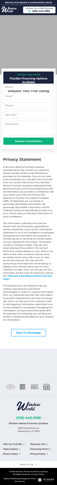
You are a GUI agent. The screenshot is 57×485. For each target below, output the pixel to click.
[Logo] (28, 406)
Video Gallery (10, 449)
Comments (11, 124)
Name (9, 87)
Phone (9, 105)
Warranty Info (37, 444)
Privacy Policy (37, 454)
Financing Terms (39, 449)
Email (9, 96)
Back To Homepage (28, 332)
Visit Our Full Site (12, 444)
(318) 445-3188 (28, 418)
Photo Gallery (10, 454)
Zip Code (11, 115)
